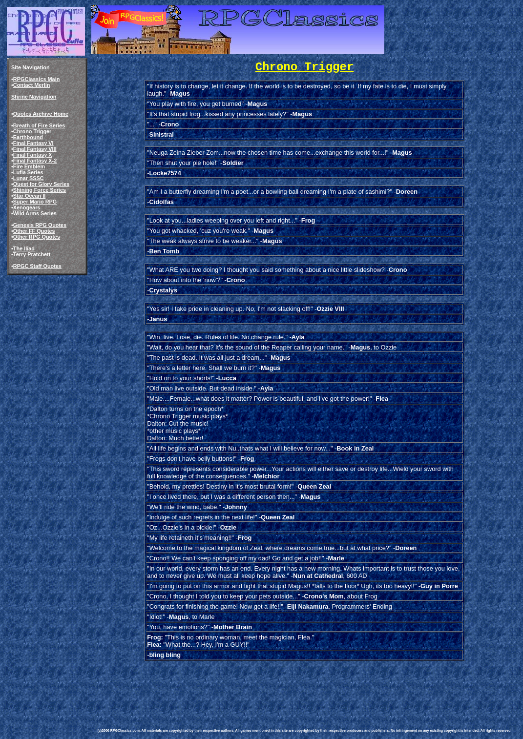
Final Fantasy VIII (35, 149)
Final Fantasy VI (33, 143)
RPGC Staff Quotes (37, 266)
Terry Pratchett (32, 254)
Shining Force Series (39, 190)
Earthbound (28, 137)
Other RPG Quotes (36, 237)
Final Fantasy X (32, 155)
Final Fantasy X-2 (35, 161)
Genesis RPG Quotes (39, 225)
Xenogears (27, 207)
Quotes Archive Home (40, 114)
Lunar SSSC (28, 178)
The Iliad (24, 248)
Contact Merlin (31, 85)
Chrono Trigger (32, 131)
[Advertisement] (275, 684)
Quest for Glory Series (41, 184)
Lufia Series (28, 172)
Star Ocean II (29, 196)
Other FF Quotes (34, 231)
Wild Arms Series (35, 213)
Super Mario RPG (35, 202)
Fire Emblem (29, 166)
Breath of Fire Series (39, 125)
